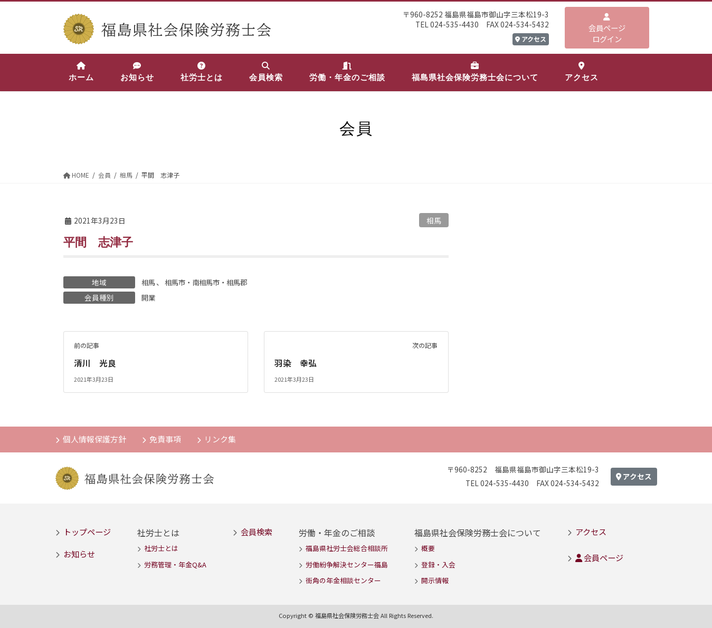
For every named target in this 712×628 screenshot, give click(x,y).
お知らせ (79, 552)
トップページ (87, 530)
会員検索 (256, 530)
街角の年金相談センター (343, 579)
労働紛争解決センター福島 (347, 563)
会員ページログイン (606, 28)
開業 (148, 297)
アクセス (530, 38)
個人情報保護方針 (95, 437)
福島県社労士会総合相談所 (347, 548)
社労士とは (161, 548)
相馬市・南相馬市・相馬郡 (210, 281)
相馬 (433, 220)
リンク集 (222, 437)
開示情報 (435, 579)
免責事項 (166, 437)
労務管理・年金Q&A (175, 563)
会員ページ (599, 557)
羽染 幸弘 (295, 362)
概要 (428, 548)
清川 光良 (95, 362)
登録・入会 (438, 563)
